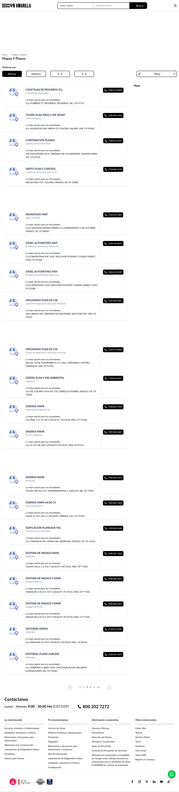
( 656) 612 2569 (113, 272)
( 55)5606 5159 (113, 169)
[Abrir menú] (175, 6)
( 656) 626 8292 (113, 243)
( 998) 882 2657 (113, 579)
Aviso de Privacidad (101, 746)
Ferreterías (9, 753)
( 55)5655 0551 (113, 378)
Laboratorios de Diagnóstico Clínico (21, 749)
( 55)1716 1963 (113, 215)
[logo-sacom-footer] (31, 781)
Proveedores (98, 732)
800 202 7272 (96, 706)
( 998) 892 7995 (113, 407)
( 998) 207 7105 (113, 553)
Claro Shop (140, 750)
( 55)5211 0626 (113, 629)
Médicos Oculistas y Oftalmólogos (64, 732)
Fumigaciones (55, 767)
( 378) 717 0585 (113, 90)
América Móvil (142, 737)
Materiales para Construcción (18, 745)
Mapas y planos (19, 54)
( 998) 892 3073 (113, 477)
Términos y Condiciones (103, 741)
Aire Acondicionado (57, 753)
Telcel (138, 741)
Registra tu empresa (145, 759)
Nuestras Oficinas (100, 728)
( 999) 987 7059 (113, 503)
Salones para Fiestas (14, 758)
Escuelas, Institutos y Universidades (21, 728)
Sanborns (139, 746)
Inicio (5, 54)
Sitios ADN (140, 755)
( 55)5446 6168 (113, 528)
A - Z (60, 73)
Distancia (36, 73)
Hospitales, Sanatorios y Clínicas (20, 732)
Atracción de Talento (102, 737)
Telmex (138, 732)
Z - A (84, 73)
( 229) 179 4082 (113, 349)
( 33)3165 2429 (113, 654)
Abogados (53, 741)
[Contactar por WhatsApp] (172, 775)
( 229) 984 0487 (113, 300)
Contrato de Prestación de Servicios (109, 750)
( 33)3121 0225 (113, 140)
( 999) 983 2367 (113, 432)
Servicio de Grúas (56, 728)
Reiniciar (12, 73)
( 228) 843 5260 (113, 115)
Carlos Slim (140, 728)
